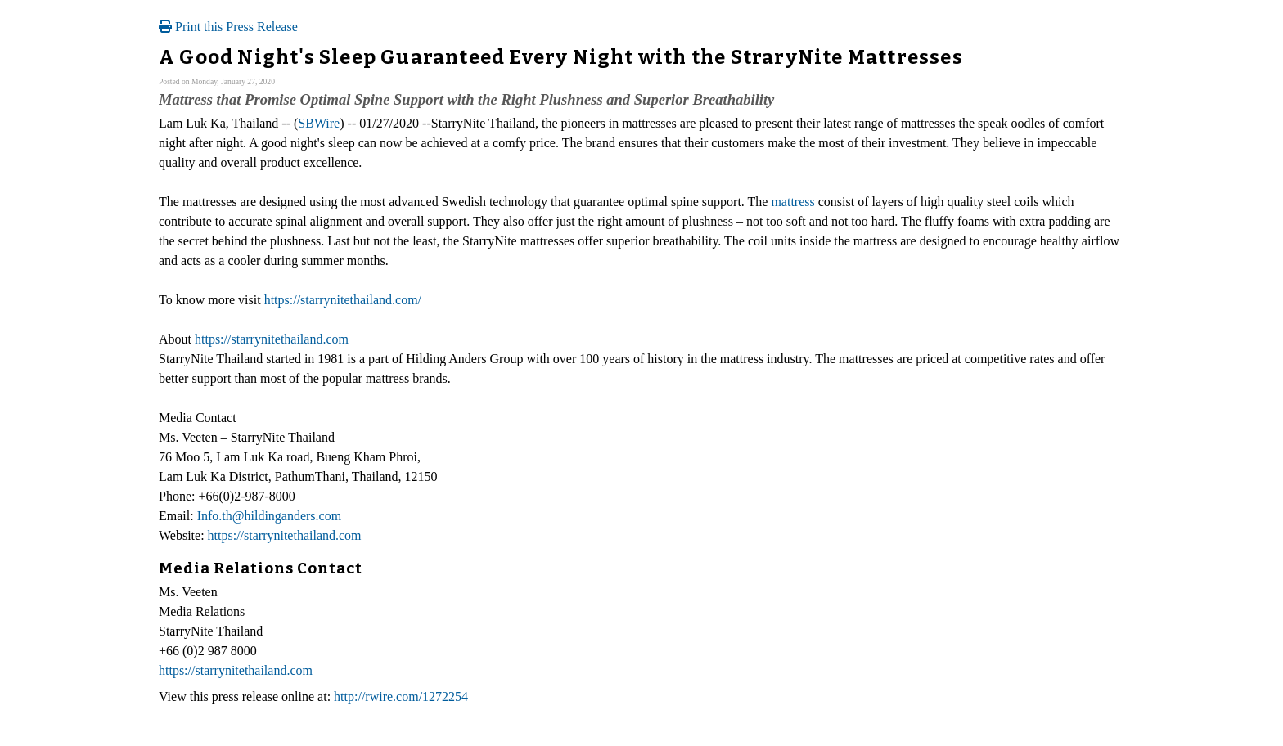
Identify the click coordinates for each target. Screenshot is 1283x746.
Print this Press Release (228, 27)
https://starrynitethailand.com (272, 339)
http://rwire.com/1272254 (401, 696)
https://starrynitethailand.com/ (342, 300)
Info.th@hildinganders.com (269, 516)
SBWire (319, 123)
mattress (792, 202)
